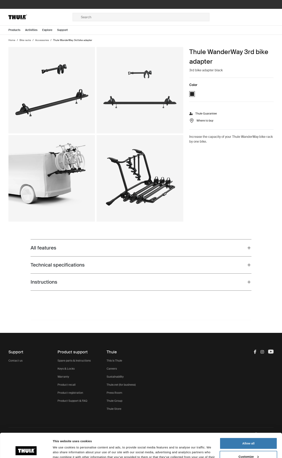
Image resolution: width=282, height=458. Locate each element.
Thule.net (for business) (121, 384)
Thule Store (114, 409)
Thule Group (114, 401)
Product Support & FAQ (72, 401)
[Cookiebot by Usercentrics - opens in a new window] (26, 450)
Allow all (248, 420)
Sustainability (115, 376)
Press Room (114, 393)
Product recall (66, 384)
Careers (112, 368)
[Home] (40, 17)
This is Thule (114, 360)
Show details (62, 450)
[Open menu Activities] (33, 30)
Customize (249, 433)
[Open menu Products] (16, 30)
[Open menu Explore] (49, 30)
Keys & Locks (66, 368)
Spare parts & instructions (74, 360)
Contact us (15, 360)
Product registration (70, 393)
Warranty (63, 376)
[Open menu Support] (65, 30)
